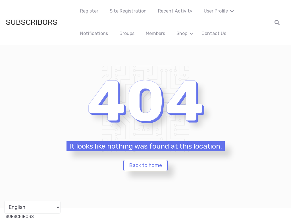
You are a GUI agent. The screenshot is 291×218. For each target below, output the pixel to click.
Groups (126, 33)
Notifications (94, 33)
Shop (181, 33)
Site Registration (128, 11)
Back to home (145, 165)
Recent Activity (175, 11)
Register (89, 11)
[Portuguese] (32, 207)
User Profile (216, 11)
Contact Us (213, 33)
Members (155, 33)
